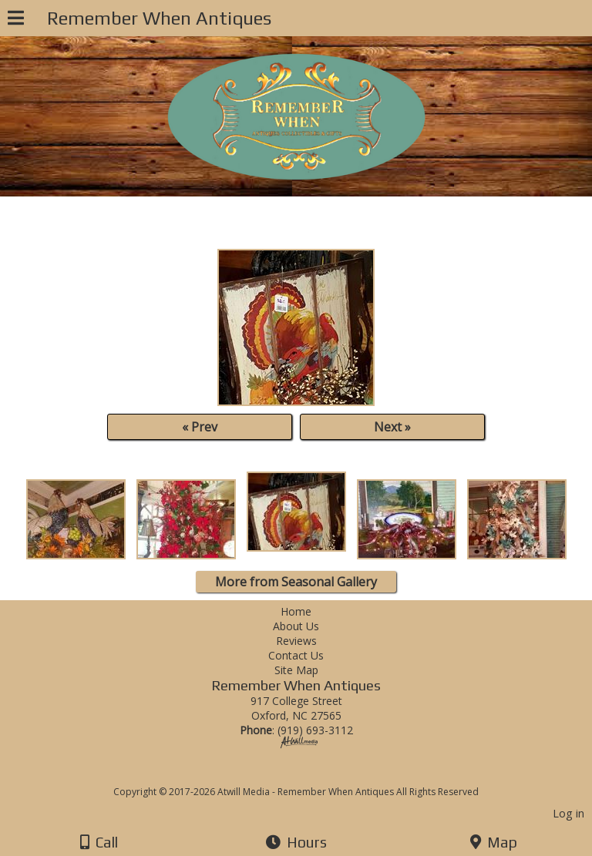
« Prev (199, 426)
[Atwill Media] (309, 774)
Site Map (296, 670)
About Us (296, 626)
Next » (392, 426)
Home (296, 611)
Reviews (296, 640)
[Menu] (16, 20)
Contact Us (296, 655)
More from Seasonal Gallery (296, 581)
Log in (568, 813)
